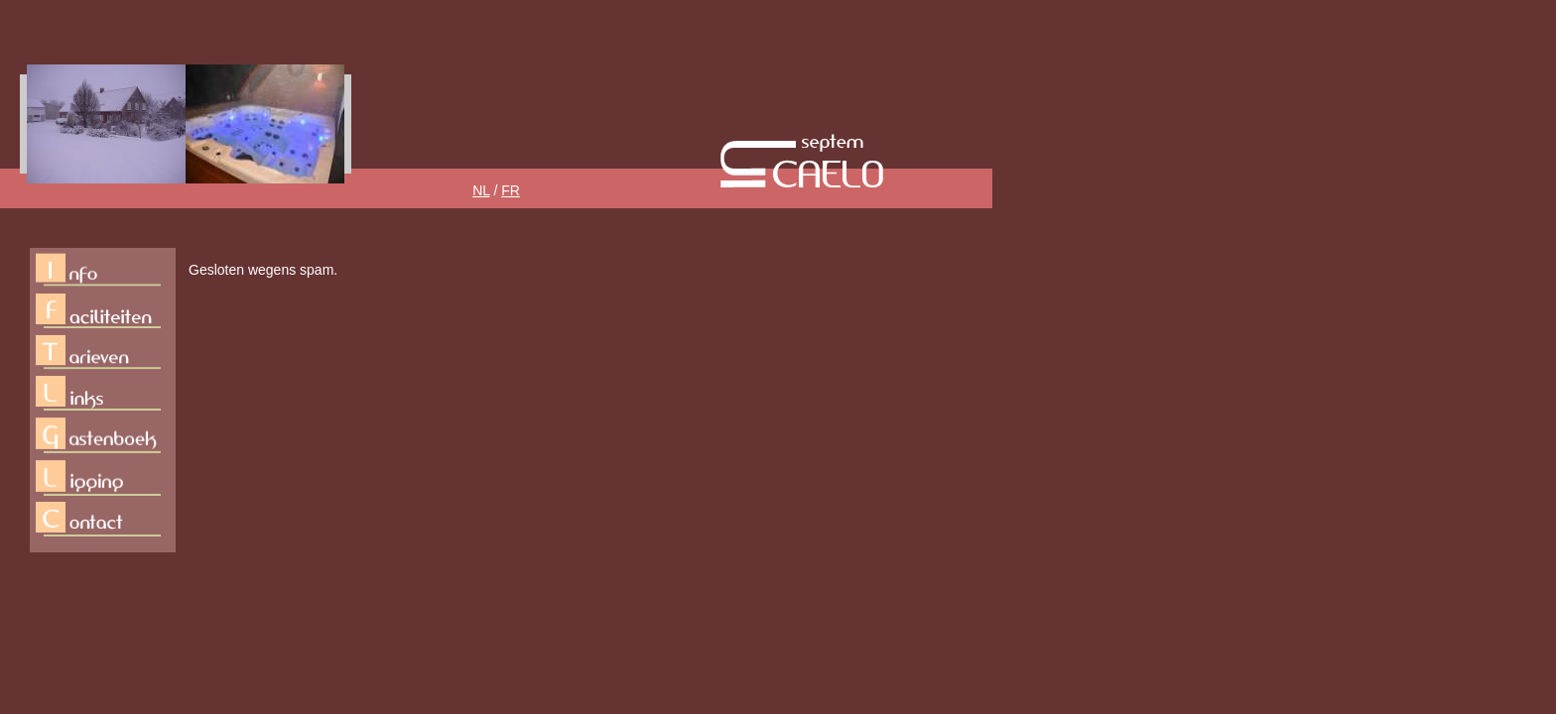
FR (510, 190)
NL (480, 190)
